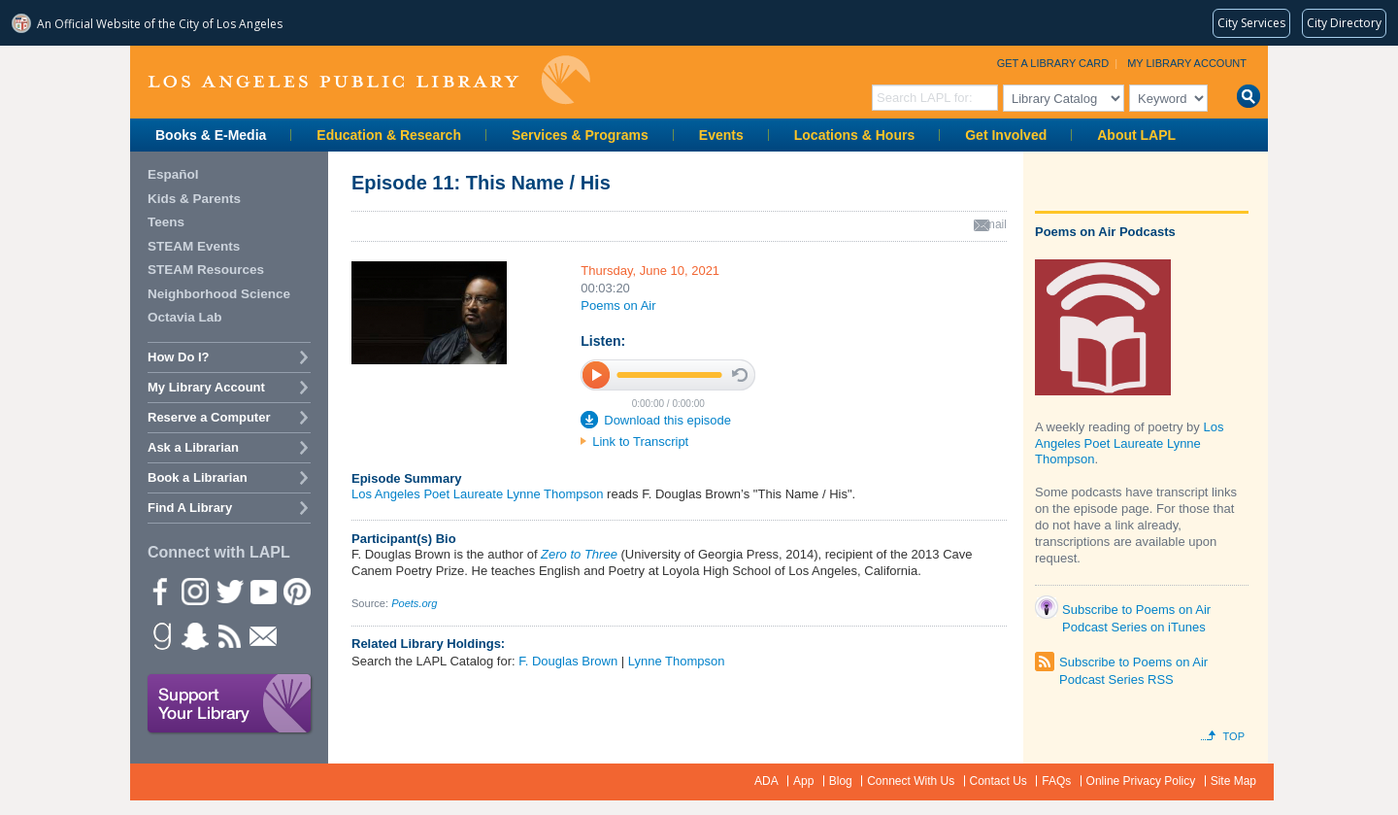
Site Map (1233, 781)
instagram (194, 590)
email (993, 224)
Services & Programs (580, 135)
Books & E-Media (210, 135)
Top (1234, 736)
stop (739, 375)
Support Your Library (230, 704)
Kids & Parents (194, 198)
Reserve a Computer (209, 417)
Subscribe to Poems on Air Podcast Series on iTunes (1136, 614)
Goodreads (160, 635)
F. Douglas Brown (567, 661)
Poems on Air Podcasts (1105, 231)
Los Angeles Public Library (369, 80)
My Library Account (1187, 63)
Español (173, 174)
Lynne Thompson (676, 661)
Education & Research (388, 135)
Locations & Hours (854, 135)
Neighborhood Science (219, 294)
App (803, 781)
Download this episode (667, 420)
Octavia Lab (185, 317)
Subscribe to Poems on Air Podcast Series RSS (1133, 664)
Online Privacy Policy (1141, 781)
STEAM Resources (206, 269)
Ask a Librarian (193, 447)
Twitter (228, 590)
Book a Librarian (198, 477)
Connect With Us (910, 781)
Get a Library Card (1053, 63)
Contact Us (998, 781)
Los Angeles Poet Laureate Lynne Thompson (477, 494)
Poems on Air (618, 305)
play (597, 374)
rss (228, 635)
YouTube (262, 590)
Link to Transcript (640, 441)
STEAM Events (194, 246)
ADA (766, 781)
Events (721, 135)
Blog (840, 781)
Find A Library (190, 507)
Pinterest (296, 590)
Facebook (160, 590)
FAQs (1056, 781)
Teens (166, 222)
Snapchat (194, 635)
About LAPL (1136, 135)
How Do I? (179, 357)
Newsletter (262, 635)
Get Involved (1006, 135)
